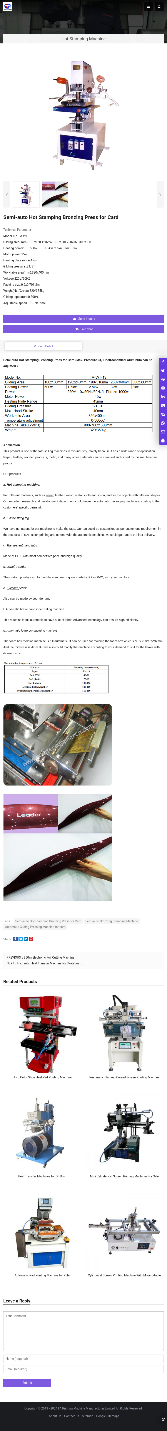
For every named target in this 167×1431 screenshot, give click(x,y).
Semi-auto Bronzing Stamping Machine (111, 921)
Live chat (84, 329)
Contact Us (71, 1416)
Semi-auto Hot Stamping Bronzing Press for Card (48, 921)
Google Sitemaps (107, 1416)
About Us (55, 1416)
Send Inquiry (84, 318)
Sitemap (87, 1416)
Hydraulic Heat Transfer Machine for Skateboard (49, 963)
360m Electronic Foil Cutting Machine (49, 957)
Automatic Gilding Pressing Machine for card (35, 927)
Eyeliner (12, 588)
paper (49, 495)
